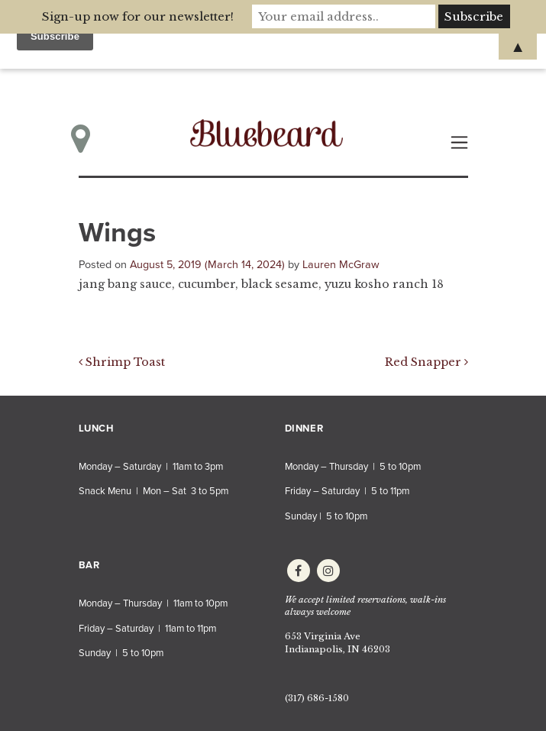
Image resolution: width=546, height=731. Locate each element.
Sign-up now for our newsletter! (138, 16)
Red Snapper (426, 362)
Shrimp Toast (122, 362)
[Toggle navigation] (459, 142)
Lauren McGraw (341, 264)
